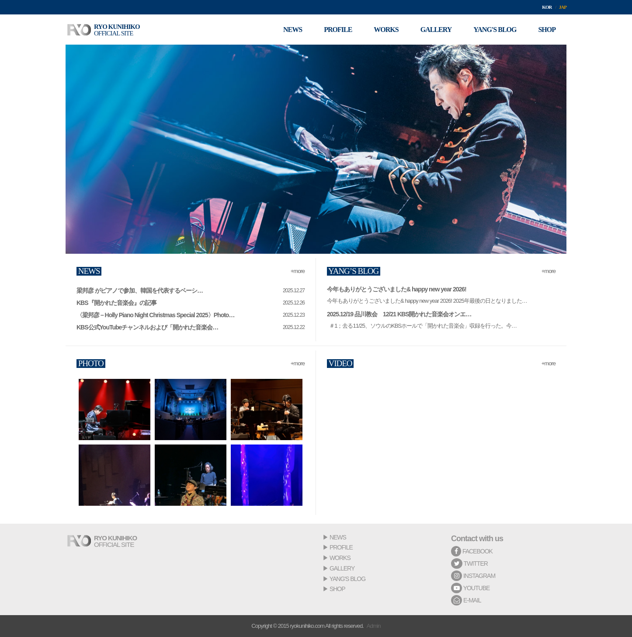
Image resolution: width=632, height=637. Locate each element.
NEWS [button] (292, 29)
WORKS (340, 557)
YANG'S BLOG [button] (494, 29)
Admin (374, 626)
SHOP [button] (547, 29)
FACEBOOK (472, 551)
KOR (547, 7)
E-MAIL (466, 600)
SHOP (337, 588)
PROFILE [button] (338, 29)
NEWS (338, 537)
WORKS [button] (386, 29)
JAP (562, 7)
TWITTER (469, 563)
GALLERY (342, 568)
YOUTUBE (470, 588)
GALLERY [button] (436, 29)
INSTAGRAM (473, 575)
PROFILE (341, 547)
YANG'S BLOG (347, 578)
